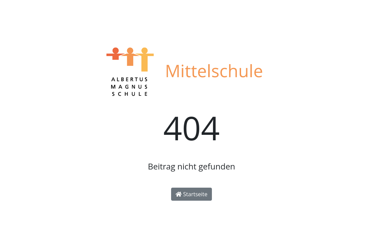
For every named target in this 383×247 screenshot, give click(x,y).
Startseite (191, 194)
